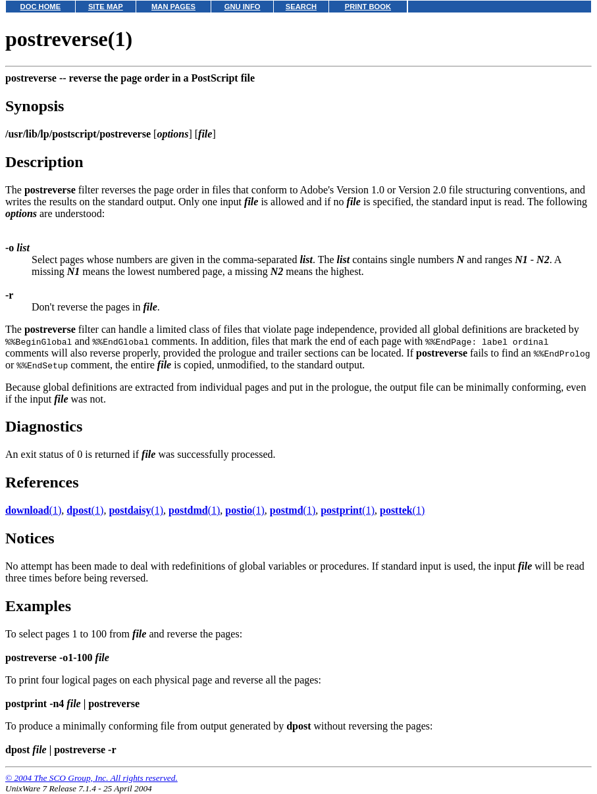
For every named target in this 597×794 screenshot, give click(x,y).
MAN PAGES (173, 7)
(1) (33, 510)
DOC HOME (40, 7)
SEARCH (301, 7)
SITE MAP (105, 7)
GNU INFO (242, 7)
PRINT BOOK (368, 7)
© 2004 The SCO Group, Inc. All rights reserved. (91, 778)
